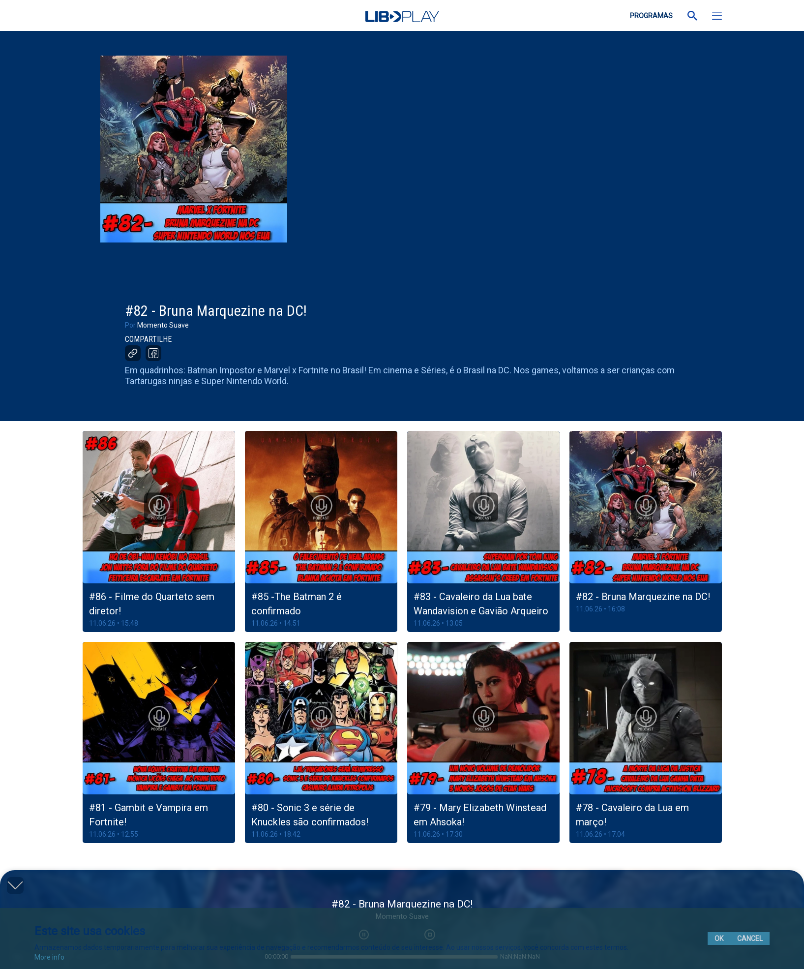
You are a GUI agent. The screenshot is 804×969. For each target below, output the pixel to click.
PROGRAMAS (651, 16)
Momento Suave (163, 325)
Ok (719, 938)
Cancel (750, 938)
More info (49, 957)
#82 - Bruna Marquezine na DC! (643, 597)
